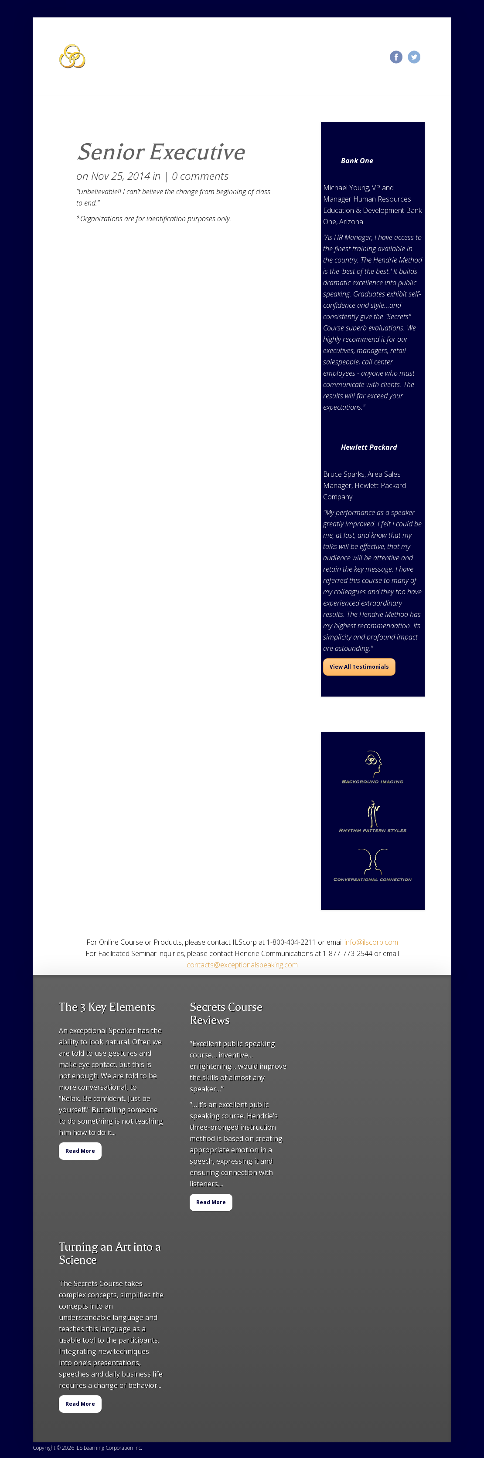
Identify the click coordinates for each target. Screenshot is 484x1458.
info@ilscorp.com (371, 942)
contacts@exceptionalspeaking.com (242, 965)
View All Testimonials (359, 666)
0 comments (200, 175)
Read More (80, 1151)
